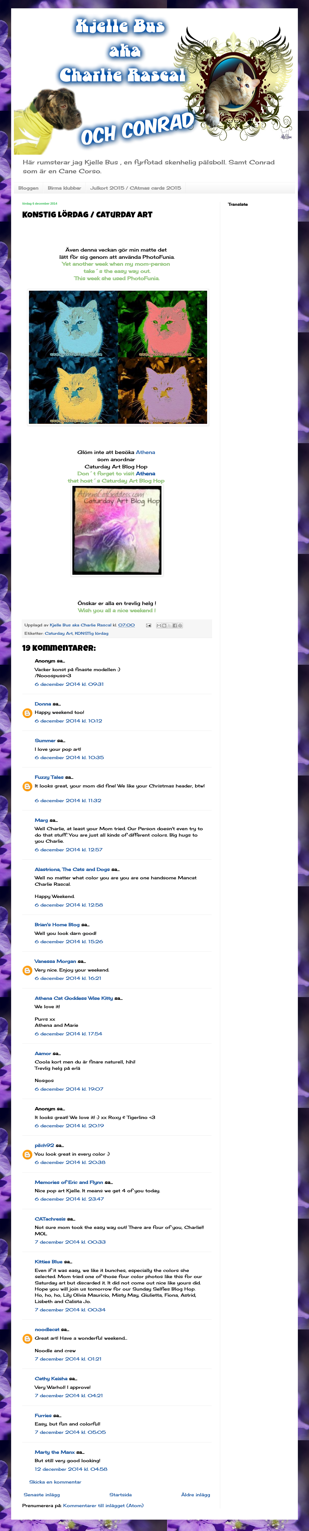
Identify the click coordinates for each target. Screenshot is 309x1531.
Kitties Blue (48, 1261)
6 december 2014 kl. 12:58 (69, 905)
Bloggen (28, 188)
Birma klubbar (64, 188)
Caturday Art (59, 633)
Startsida (120, 1494)
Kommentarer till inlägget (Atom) (103, 1505)
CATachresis (50, 1219)
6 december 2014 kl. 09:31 (69, 684)
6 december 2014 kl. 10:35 (69, 757)
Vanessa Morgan (55, 961)
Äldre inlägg (195, 1494)
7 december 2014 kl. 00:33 (70, 1242)
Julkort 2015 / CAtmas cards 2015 (135, 188)
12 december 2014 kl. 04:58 (71, 1469)
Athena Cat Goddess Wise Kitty (74, 998)
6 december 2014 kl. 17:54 (68, 1033)
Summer (45, 740)
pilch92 (44, 1145)
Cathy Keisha (51, 1378)
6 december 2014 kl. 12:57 (68, 849)
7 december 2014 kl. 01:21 (68, 1359)
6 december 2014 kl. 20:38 (70, 1162)
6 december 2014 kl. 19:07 (69, 1089)
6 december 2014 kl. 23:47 (69, 1199)
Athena (144, 452)
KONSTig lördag (91, 633)
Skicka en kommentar (55, 1482)
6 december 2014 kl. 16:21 (68, 978)
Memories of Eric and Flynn (69, 1182)
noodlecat (47, 1329)
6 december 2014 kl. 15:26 (69, 941)
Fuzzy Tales (49, 777)
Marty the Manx (55, 1452)
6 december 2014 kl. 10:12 (68, 721)
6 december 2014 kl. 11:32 (68, 800)
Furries (43, 1415)
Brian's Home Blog (57, 924)
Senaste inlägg (42, 1494)
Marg (41, 820)
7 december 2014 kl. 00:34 (70, 1309)
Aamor (43, 1053)
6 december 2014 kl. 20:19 (69, 1125)
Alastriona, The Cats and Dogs (73, 869)
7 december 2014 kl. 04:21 (69, 1395)
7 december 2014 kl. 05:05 (70, 1432)
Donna (43, 704)
